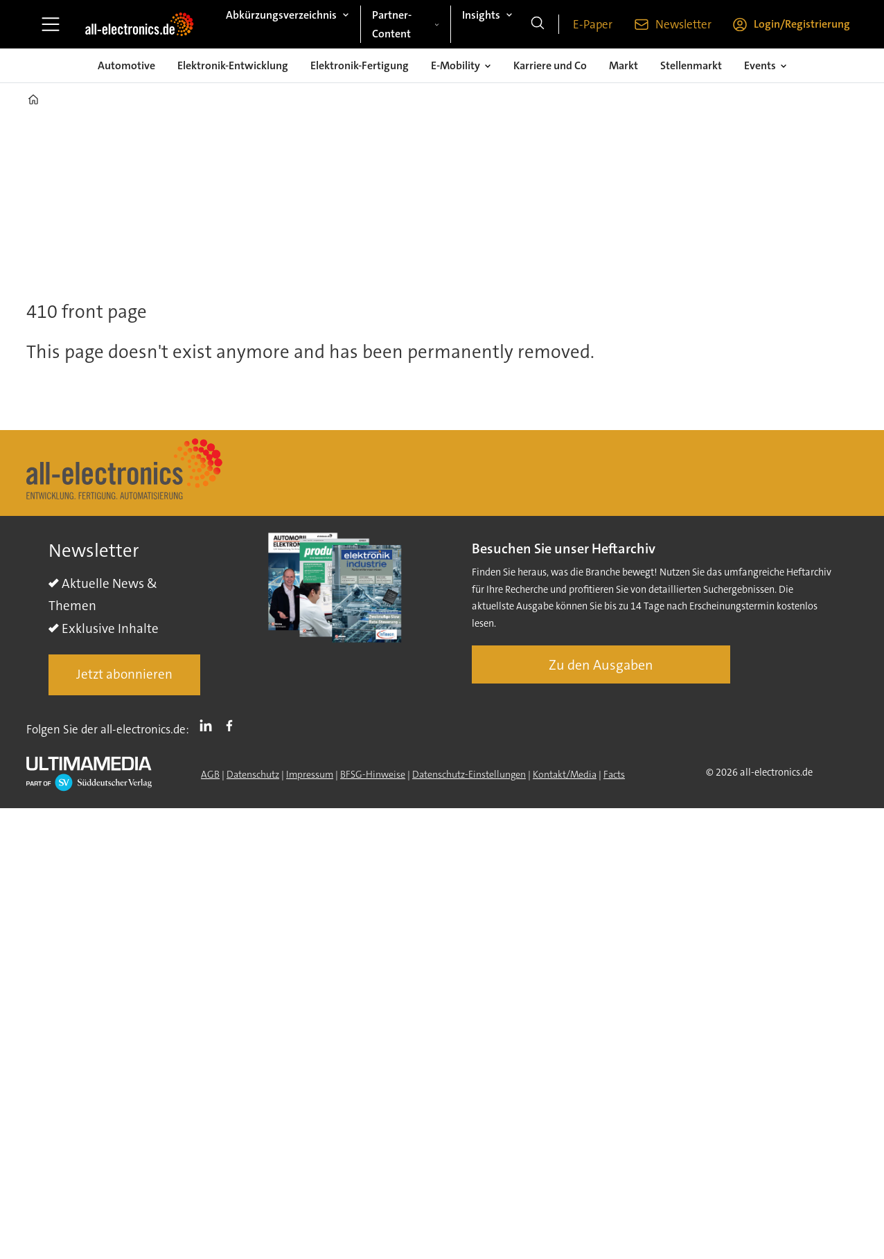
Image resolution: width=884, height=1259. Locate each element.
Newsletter (683, 24)
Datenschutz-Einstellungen (469, 774)
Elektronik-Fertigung (359, 65)
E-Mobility (455, 65)
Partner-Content (392, 24)
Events (760, 65)
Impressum (309, 774)
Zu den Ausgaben (601, 665)
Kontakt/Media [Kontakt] (564, 774)
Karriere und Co (550, 65)
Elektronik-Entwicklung (232, 65)
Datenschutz (253, 774)
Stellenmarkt (691, 65)
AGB (210, 774)
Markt (623, 65)
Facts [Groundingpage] (614, 774)
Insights (481, 15)
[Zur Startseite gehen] (139, 24)
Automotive (126, 65)
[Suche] (537, 24)
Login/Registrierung (802, 24)
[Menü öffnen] (50, 24)
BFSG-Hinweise (372, 774)
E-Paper (592, 24)
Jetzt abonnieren (124, 674)
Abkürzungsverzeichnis (281, 15)
